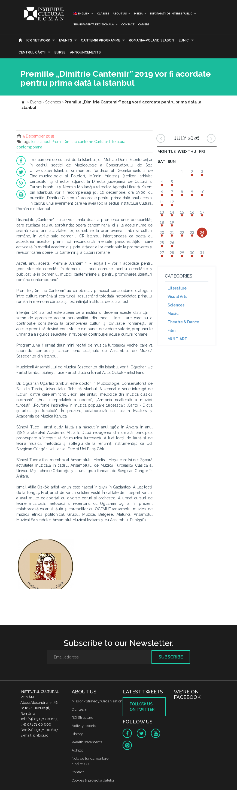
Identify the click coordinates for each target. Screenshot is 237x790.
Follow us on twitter (142, 707)
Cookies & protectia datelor (93, 780)
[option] (45, 564)
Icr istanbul (40, 141)
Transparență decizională (94, 24)
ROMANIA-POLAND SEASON (151, 40)
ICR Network (38, 40)
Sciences (176, 305)
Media (138, 13)
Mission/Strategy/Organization (97, 701)
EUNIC (184, 40)
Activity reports (84, 726)
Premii (56, 141)
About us (120, 13)
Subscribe (171, 657)
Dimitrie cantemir (78, 141)
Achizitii (78, 750)
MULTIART (177, 339)
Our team (79, 709)
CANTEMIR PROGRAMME (100, 40)
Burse (59, 52)
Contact (127, 24)
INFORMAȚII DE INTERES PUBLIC (171, 13)
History (77, 734)
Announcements (85, 52)
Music (173, 313)
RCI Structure (82, 718)
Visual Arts (177, 296)
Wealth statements (87, 742)
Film (171, 330)
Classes (103, 13)
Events (65, 40)
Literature (177, 288)
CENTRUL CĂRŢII (32, 52)
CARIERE (143, 24)
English (82, 13)
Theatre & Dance (183, 322)
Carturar (101, 141)
